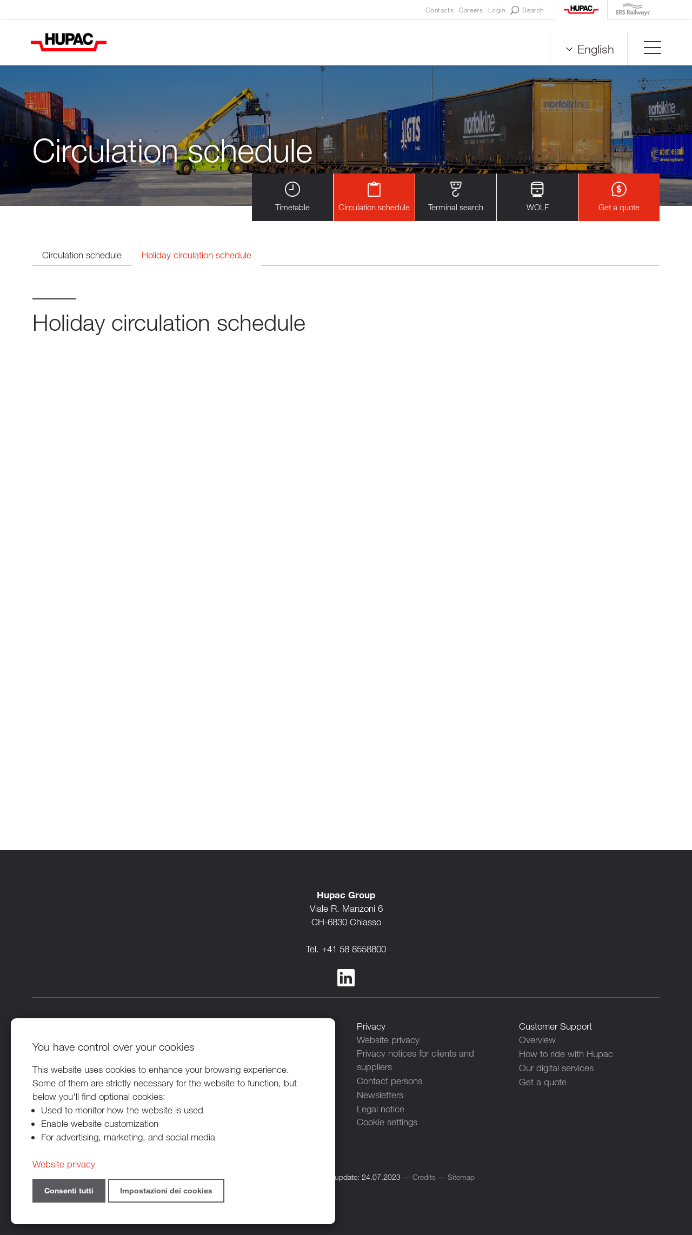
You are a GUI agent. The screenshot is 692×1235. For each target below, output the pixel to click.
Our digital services (556, 1067)
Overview (537, 1040)
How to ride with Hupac (566, 1053)
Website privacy (388, 1040)
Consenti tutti (69, 1190)
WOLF (538, 197)
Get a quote (619, 197)
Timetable (292, 197)
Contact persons (389, 1080)
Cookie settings (387, 1121)
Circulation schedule (374, 197)
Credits (424, 1175)
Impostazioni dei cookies (166, 1190)
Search (527, 10)
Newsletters (380, 1094)
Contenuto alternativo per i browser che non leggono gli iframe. (346, 567)
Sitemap (461, 1175)
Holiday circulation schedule (200, 255)
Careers (471, 9)
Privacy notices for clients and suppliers (415, 1060)
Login (496, 9)
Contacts (439, 9)
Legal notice (380, 1107)
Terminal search (455, 197)
